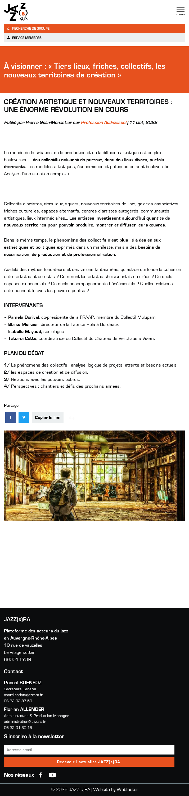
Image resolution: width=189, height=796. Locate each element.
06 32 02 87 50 (18, 701)
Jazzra (37, 12)
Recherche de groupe (28, 28)
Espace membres (24, 38)
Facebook (40, 775)
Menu (180, 11)
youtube (52, 775)
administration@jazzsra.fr (25, 722)
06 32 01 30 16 (18, 728)
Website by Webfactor (115, 789)
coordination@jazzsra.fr (23, 695)
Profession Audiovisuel (103, 122)
